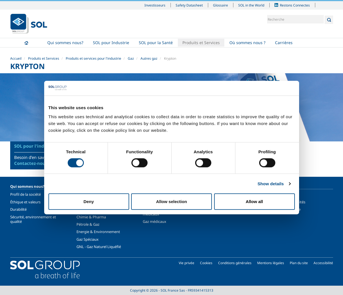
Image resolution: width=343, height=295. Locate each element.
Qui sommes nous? (65, 42)
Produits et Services (201, 42)
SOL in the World (251, 5)
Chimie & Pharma (91, 216)
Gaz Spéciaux (87, 239)
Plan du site (299, 262)
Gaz (131, 58)
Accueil (26, 43)
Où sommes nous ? (247, 42)
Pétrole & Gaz (87, 224)
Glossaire (220, 5)
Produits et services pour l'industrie (93, 58)
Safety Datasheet (189, 5)
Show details (270, 183)
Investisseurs (154, 5)
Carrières (284, 42)
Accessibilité (323, 262)
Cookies (206, 262)
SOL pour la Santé (156, 42)
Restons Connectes (295, 5)
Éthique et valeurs (25, 201)
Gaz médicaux (154, 221)
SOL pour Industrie (111, 42)
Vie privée (186, 262)
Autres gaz (148, 58)
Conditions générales (235, 262)
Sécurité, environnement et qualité (33, 219)
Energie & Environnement (98, 231)
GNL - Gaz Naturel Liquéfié (98, 246)
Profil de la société (25, 194)
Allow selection (171, 201)
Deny (89, 201)
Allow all (254, 201)
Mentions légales (270, 262)
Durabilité (18, 209)
